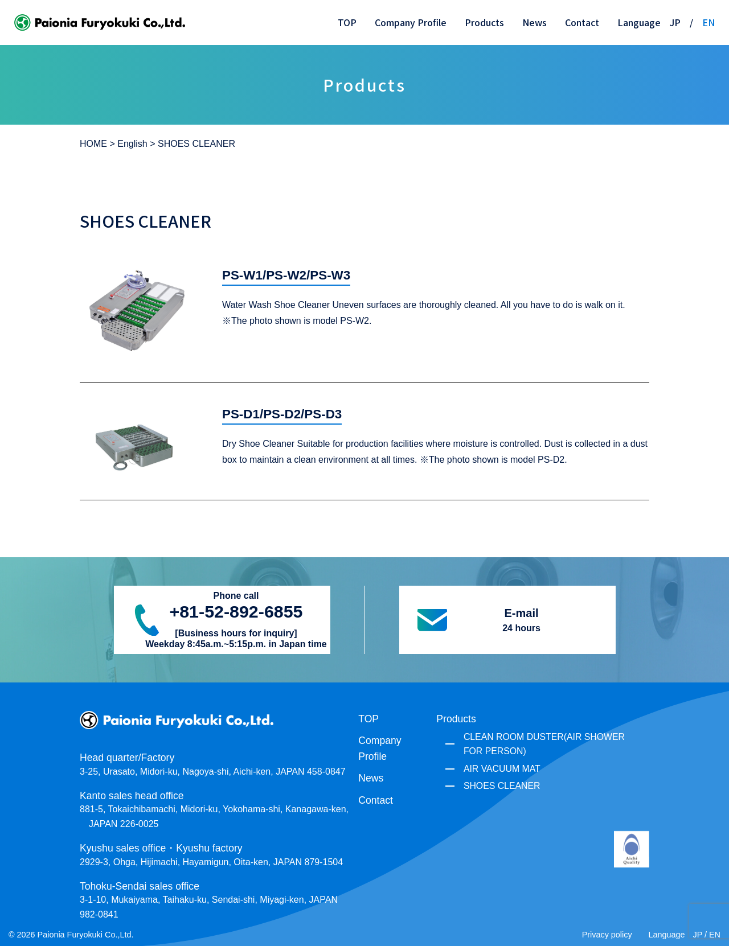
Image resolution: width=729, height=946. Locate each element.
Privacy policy (607, 934)
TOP (347, 22)
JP (675, 22)
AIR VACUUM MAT (502, 769)
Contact (582, 22)
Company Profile (411, 22)
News (534, 22)
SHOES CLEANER (502, 786)
